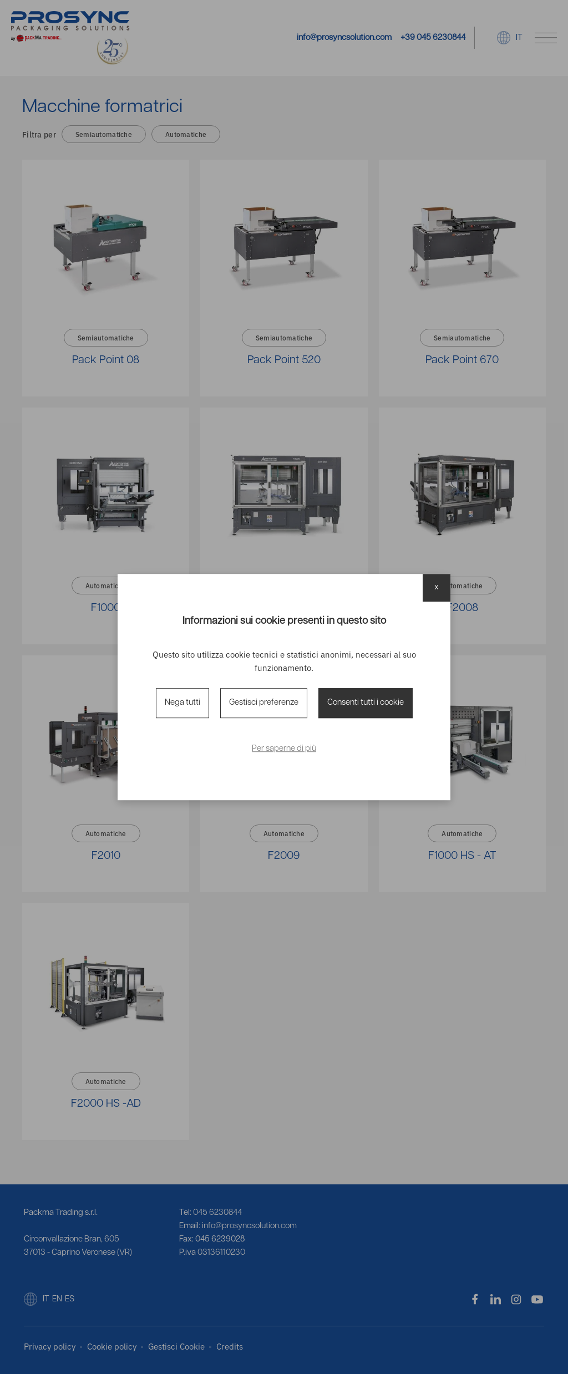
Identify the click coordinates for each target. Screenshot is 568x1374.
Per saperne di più (284, 749)
